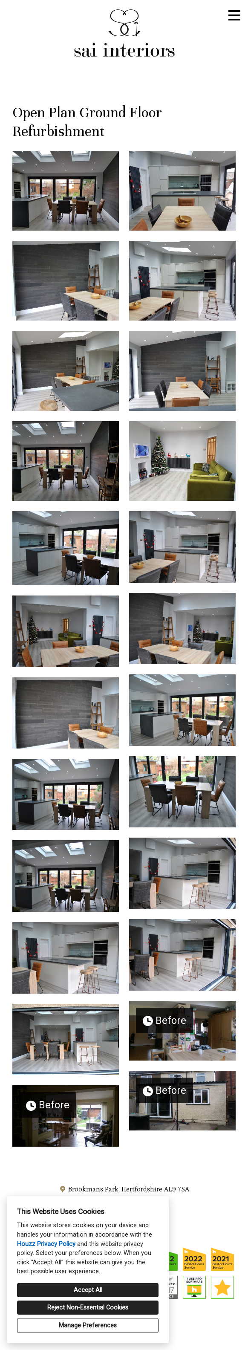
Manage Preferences (88, 1325)
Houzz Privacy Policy (46, 1244)
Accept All (88, 1290)
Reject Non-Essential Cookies (87, 1307)
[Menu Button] (234, 15)
